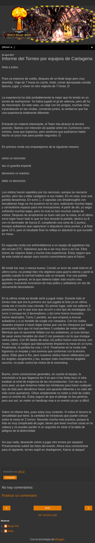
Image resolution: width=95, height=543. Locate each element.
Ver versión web (47, 515)
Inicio (47, 508)
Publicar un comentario (19, 495)
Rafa (10, 531)
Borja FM (13, 526)
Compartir (10, 477)
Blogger (59, 539)
